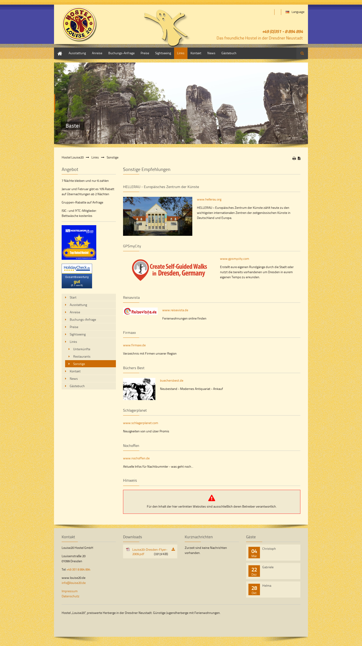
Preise (145, 53)
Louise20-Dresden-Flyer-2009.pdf (150, 551)
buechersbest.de (171, 380)
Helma (266, 585)
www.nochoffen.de (136, 458)
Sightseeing (163, 53)
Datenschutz (70, 596)
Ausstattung (77, 53)
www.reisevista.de (175, 310)
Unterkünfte (81, 349)
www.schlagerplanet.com (140, 423)
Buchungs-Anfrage (121, 53)
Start (57, 50)
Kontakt (195, 53)
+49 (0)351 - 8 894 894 (282, 31)
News (211, 53)
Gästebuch (228, 53)
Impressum (70, 591)
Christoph (269, 548)
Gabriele (268, 567)
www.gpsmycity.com (234, 258)
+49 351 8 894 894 (78, 569)
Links (180, 53)
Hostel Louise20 (73, 157)
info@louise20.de (74, 582)
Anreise (97, 53)
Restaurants (81, 356)
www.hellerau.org (209, 199)
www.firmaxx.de (134, 345)
